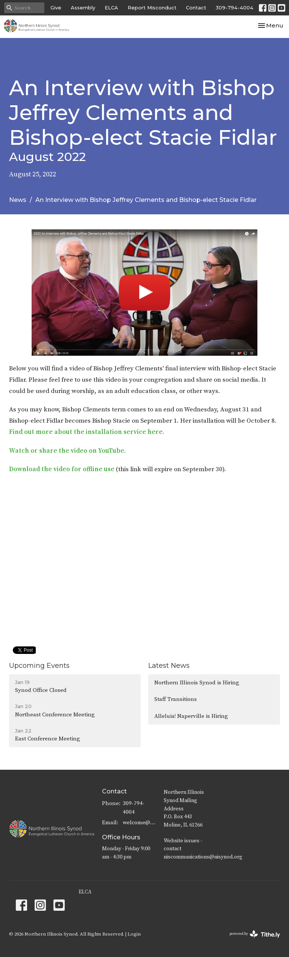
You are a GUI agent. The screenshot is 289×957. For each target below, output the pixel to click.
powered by (255, 934)
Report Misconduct (152, 8)
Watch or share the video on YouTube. (67, 451)
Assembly (83, 8)
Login (134, 934)
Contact (196, 8)
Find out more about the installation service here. (86, 432)
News (17, 199)
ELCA (111, 8)
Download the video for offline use (61, 469)
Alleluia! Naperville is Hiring (191, 716)
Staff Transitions (175, 699)
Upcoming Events (39, 665)
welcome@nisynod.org (139, 822)
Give (55, 8)
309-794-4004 (234, 8)
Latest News (169, 665)
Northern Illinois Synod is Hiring (196, 682)
